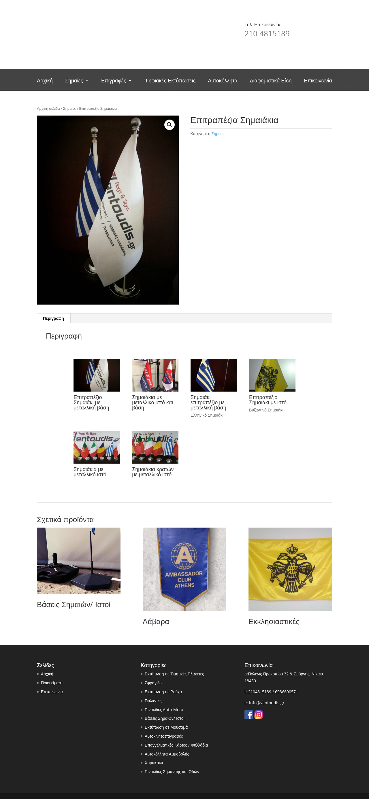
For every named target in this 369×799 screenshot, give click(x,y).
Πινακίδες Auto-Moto (164, 709)
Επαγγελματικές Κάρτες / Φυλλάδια (176, 745)
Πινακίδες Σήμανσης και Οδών (172, 771)
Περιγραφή (53, 318)
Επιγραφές (113, 81)
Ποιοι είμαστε (53, 682)
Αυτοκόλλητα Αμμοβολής (167, 754)
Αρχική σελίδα (48, 108)
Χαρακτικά (154, 762)
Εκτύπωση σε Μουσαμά (166, 727)
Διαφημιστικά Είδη (270, 81)
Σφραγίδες (154, 682)
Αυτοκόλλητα (222, 81)
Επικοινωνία (318, 81)
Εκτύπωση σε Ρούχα (163, 691)
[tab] (54, 318)
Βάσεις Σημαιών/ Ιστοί (164, 718)
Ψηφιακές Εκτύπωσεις (169, 81)
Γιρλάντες (153, 700)
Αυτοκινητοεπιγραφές (164, 736)
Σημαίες (74, 81)
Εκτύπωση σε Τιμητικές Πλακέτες (174, 674)
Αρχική (45, 81)
